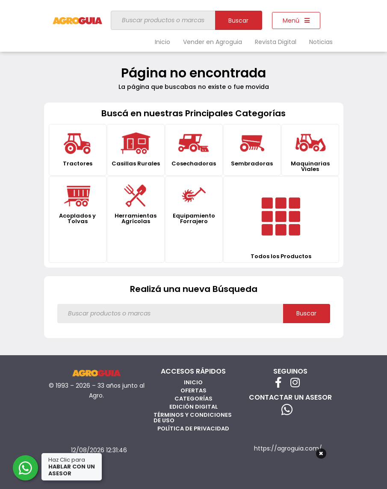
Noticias (321, 42)
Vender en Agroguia (212, 42)
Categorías (193, 399)
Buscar (238, 20)
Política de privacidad (193, 428)
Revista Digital (275, 42)
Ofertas (193, 390)
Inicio (162, 42)
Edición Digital (193, 407)
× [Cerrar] (321, 453)
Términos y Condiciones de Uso (193, 417)
